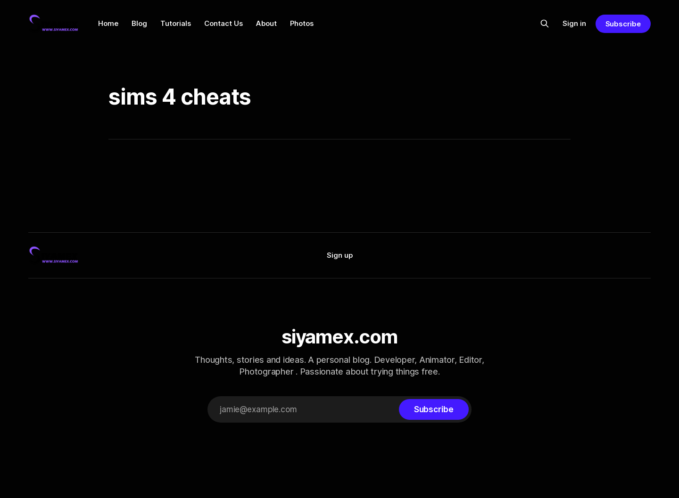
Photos (302, 23)
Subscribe (623, 23)
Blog (139, 23)
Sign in (574, 23)
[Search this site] (544, 23)
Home (108, 23)
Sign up (340, 255)
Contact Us (223, 23)
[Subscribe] (434, 409)
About (266, 23)
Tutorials (175, 23)
